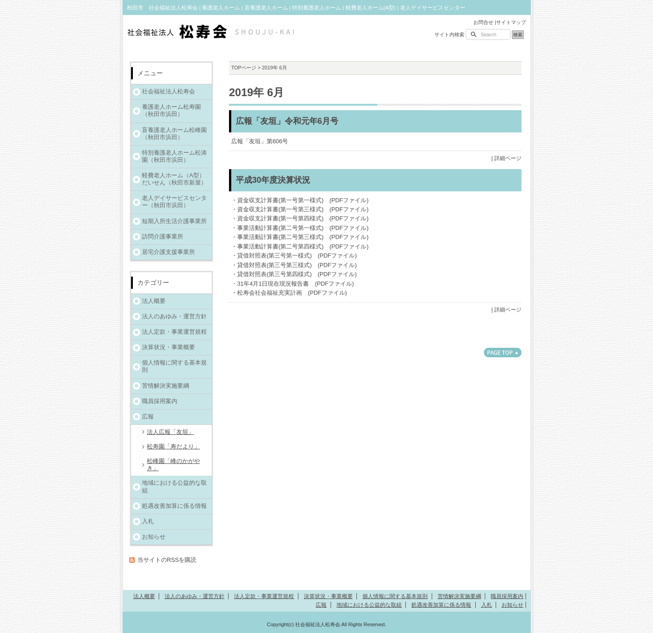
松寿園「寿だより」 (173, 446)
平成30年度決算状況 (273, 180)
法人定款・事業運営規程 (174, 331)
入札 (148, 521)
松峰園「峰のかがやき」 (173, 465)
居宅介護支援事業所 (168, 251)
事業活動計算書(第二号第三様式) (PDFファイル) (303, 237)
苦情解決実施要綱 (165, 385)
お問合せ (483, 22)
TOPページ (243, 67)
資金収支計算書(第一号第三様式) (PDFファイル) (303, 209)
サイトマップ (511, 22)
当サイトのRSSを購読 (166, 559)
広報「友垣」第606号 (259, 141)
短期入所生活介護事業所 (174, 221)
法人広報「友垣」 (170, 431)
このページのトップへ (502, 352)
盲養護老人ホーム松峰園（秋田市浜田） (174, 134)
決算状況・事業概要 (168, 347)
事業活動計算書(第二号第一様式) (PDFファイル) (303, 227)
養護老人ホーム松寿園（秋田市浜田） (171, 110)
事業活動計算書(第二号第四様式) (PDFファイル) (303, 246)
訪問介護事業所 (162, 236)
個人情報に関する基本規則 (174, 366)
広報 (148, 416)
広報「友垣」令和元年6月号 (287, 121)
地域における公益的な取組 (174, 486)
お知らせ (154, 536)
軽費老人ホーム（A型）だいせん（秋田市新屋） (174, 179)
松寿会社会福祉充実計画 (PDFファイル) (292, 292)
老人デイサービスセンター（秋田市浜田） (174, 202)
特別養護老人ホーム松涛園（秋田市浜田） (174, 156)
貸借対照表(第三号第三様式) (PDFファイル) (297, 265)
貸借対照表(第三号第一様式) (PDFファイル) (297, 255)
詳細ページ (507, 158)
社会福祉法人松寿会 (168, 91)
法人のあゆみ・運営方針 (174, 316)
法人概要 (154, 300)
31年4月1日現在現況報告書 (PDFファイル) (295, 283)
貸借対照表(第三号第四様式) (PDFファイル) (297, 274)
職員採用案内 (159, 401)
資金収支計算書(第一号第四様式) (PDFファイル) (303, 218)
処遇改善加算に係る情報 (174, 505)
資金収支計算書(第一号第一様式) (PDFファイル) (303, 200)
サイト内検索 (449, 34)
